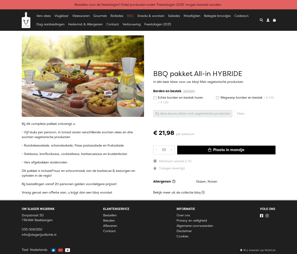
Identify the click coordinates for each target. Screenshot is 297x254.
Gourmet (100, 16)
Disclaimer (184, 231)
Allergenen (164, 181)
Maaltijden (192, 16)
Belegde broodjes (217, 16)
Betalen (109, 220)
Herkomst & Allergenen (85, 24)
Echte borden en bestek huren (180, 99)
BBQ (130, 16)
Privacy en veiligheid (192, 220)
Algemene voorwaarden (195, 226)
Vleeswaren (81, 16)
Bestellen (110, 215)
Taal (25, 250)
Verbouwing (132, 24)
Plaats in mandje (226, 149)
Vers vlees (43, 16)
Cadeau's (241, 16)
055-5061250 (32, 229)
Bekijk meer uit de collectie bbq (179, 192)
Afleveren (110, 226)
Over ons (183, 215)
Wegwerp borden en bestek (247, 97)
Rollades (116, 16)
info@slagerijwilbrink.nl (39, 235)
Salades (174, 16)
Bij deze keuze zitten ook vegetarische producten (192, 113)
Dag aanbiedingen (50, 24)
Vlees (240, 113)
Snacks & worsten (150, 16)
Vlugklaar (61, 16)
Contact (112, 24)
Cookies (182, 236)
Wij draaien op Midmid (258, 250)
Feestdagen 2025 (157, 24)
